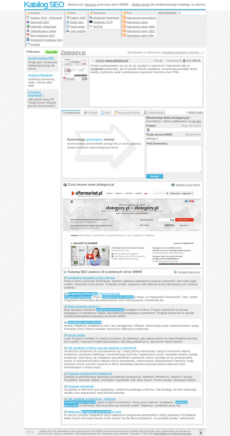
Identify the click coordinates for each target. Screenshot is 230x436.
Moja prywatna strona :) (83, 306)
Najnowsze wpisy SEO (140, 31)
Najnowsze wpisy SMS (140, 26)
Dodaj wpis (77, 22)
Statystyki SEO (39, 22)
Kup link (51, 52)
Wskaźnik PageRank (106, 17)
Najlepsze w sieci (94, 411)
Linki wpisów (78, 31)
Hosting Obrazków (40, 75)
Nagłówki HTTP (103, 22)
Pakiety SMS (78, 17)
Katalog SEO (44, 4)
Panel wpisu (77, 26)
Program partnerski (81, 386)
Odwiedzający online (43, 31)
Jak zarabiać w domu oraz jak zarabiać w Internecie (102, 348)
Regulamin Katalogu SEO (46, 40)
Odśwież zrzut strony (188, 184)
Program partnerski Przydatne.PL (90, 373)
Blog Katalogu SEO (42, 35)
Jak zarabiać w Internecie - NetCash (92, 399)
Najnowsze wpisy (137, 22)
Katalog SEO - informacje (46, 17)
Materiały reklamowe (43, 26)
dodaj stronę (141, 4)
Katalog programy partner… (182, 52)
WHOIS (98, 26)
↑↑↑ (30, 432)
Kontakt (35, 44)
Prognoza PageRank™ (36, 94)
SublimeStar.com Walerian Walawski (172, 433)
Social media (76, 335)
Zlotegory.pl (73, 52)
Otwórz (112, 60)
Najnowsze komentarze (141, 17)
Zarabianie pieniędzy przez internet (91, 277)
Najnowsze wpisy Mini (140, 35)
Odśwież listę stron (189, 272)
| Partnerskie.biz (94, 293)
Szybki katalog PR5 (41, 58)
